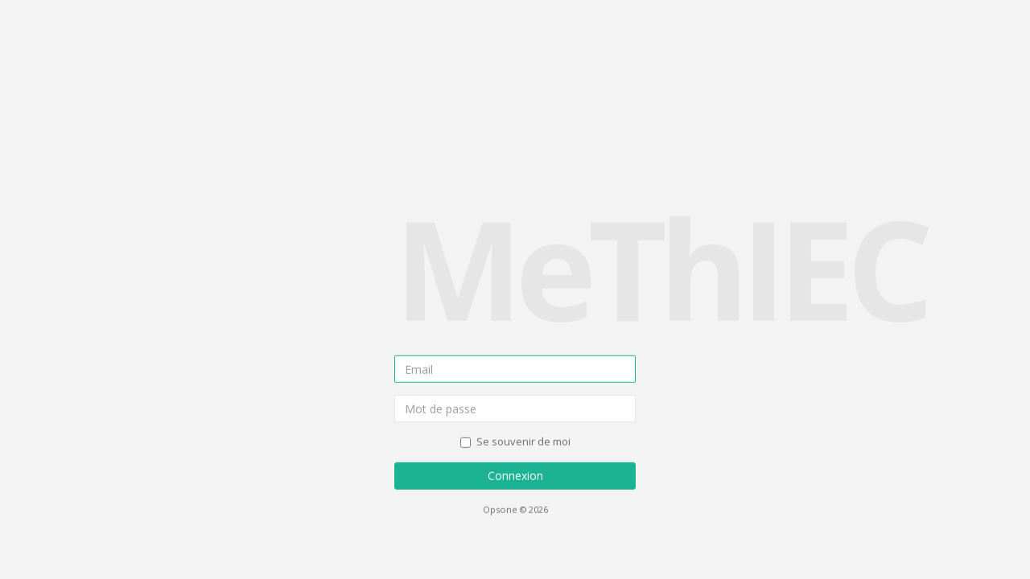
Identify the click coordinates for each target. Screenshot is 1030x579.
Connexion (515, 475)
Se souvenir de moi (515, 441)
